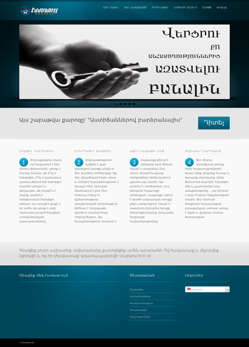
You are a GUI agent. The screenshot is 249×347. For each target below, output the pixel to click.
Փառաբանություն (141, 303)
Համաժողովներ (140, 296)
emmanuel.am (27, 343)
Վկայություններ (140, 316)
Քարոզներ (136, 289)
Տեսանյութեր (138, 310)
